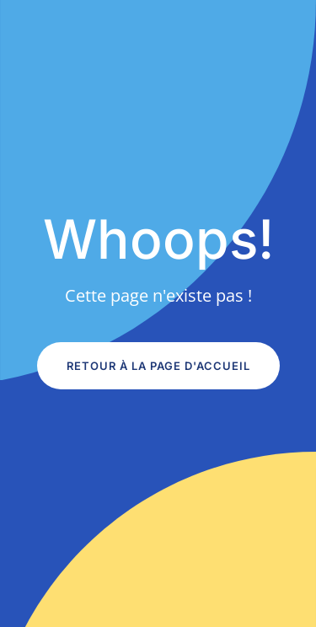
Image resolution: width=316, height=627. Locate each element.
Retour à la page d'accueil (158, 365)
